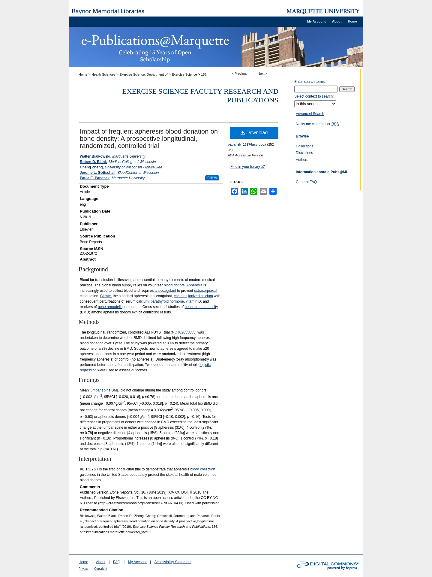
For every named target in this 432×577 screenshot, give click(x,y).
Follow (212, 178)
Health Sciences (104, 74)
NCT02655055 (183, 332)
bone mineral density (201, 307)
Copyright (100, 568)
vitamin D (193, 301)
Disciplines (304, 153)
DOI (184, 492)
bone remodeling (111, 307)
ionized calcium (200, 296)
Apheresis (194, 285)
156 (203, 74)
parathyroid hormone (167, 301)
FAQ (116, 562)
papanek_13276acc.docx (247, 144)
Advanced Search (310, 114)
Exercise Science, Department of (143, 74)
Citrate (105, 296)
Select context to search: (314, 96)
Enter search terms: (310, 82)
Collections (305, 146)
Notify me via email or (317, 124)
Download (254, 132)
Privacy (83, 568)
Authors (302, 160)
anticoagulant (165, 290)
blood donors (174, 285)
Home (83, 74)
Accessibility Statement (172, 562)
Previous (241, 73)
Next (261, 73)
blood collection (202, 469)
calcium (142, 301)
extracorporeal (205, 290)
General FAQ (306, 182)
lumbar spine (100, 390)
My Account (137, 562)
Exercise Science (184, 74)
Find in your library (247, 167)
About (100, 562)
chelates (181, 296)
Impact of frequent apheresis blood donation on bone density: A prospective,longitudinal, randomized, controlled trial (149, 139)
